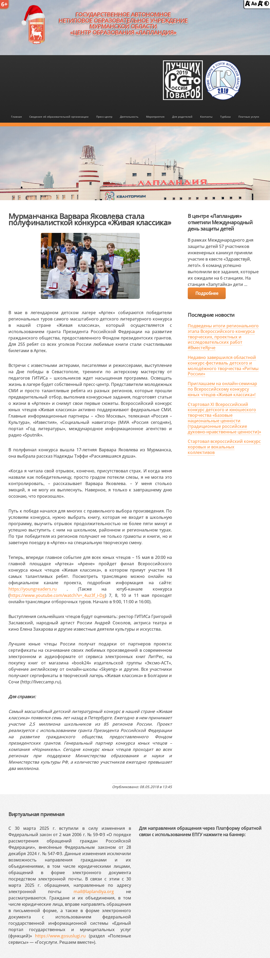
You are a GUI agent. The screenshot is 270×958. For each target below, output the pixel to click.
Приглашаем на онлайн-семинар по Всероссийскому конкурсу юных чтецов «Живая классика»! (222, 389)
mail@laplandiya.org (94, 891)
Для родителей (182, 116)
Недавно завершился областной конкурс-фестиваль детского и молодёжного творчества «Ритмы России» (223, 366)
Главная (16, 116)
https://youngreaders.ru (32, 589)
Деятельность (129, 116)
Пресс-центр (104, 116)
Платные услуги (248, 116)
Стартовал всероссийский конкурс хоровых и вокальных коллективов (224, 446)
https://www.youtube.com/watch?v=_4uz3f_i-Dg (57, 595)
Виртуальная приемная (36, 814)
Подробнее (206, 293)
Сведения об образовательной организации (59, 116)
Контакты (206, 116)
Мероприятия (155, 116)
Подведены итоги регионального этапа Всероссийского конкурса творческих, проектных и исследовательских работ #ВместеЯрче (223, 337)
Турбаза (225, 116)
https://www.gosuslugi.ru (60, 936)
